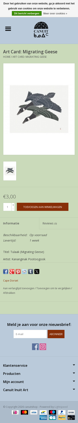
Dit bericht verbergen (26, 13)
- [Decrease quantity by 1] (13, 208)
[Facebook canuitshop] (35, 346)
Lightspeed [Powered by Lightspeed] (61, 407)
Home (6, 57)
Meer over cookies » (55, 13)
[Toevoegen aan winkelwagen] (42, 207)
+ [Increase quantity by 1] (13, 205)
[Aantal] (7, 207)
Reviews (49, 223)
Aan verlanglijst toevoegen (19, 288)
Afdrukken (9, 293)
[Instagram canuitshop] (43, 346)
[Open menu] (8, 28)
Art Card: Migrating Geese (29, 57)
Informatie (11, 223)
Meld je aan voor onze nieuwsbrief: (39, 324)
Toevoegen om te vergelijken (53, 288)
